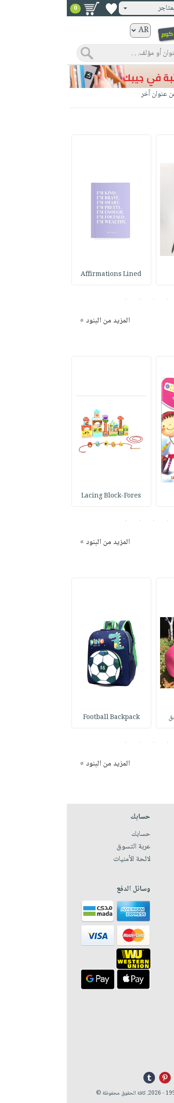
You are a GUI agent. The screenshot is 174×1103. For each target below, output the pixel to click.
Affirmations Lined (44, 274)
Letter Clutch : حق (129, 717)
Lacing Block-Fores (45, 496)
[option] (129, 210)
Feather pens (129, 274)
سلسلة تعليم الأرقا (129, 496)
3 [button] (87, 299)
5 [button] (59, 299)
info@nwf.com (146, 1053)
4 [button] (73, 299)
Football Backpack (44, 717)
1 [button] (115, 299)
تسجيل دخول (143, 8)
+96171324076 (146, 1042)
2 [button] (101, 299)
